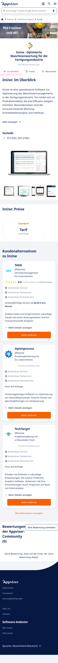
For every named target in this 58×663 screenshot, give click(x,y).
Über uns (6, 608)
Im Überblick (11, 71)
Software (6, 614)
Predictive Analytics (25, 19)
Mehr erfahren (29, 335)
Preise (30, 71)
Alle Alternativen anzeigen (29, 513)
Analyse (10, 19)
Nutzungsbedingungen (12, 598)
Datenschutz (7, 587)
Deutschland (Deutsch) (27, 646)
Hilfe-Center (7, 633)
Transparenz (7, 593)
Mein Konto (7, 627)
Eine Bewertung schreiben (41, 527)
